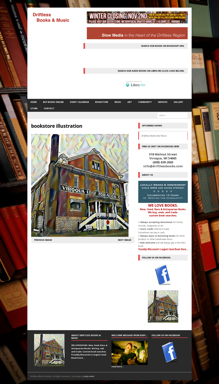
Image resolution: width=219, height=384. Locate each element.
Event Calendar (79, 102)
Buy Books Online (53, 102)
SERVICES (162, 102)
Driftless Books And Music (154, 135)
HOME (33, 102)
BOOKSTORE (101, 102)
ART (129, 102)
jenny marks (89, 376)
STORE (34, 108)
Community (145, 102)
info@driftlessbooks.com (163, 166)
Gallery (178, 102)
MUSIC (118, 102)
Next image (124, 239)
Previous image (43, 239)
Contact (49, 108)
